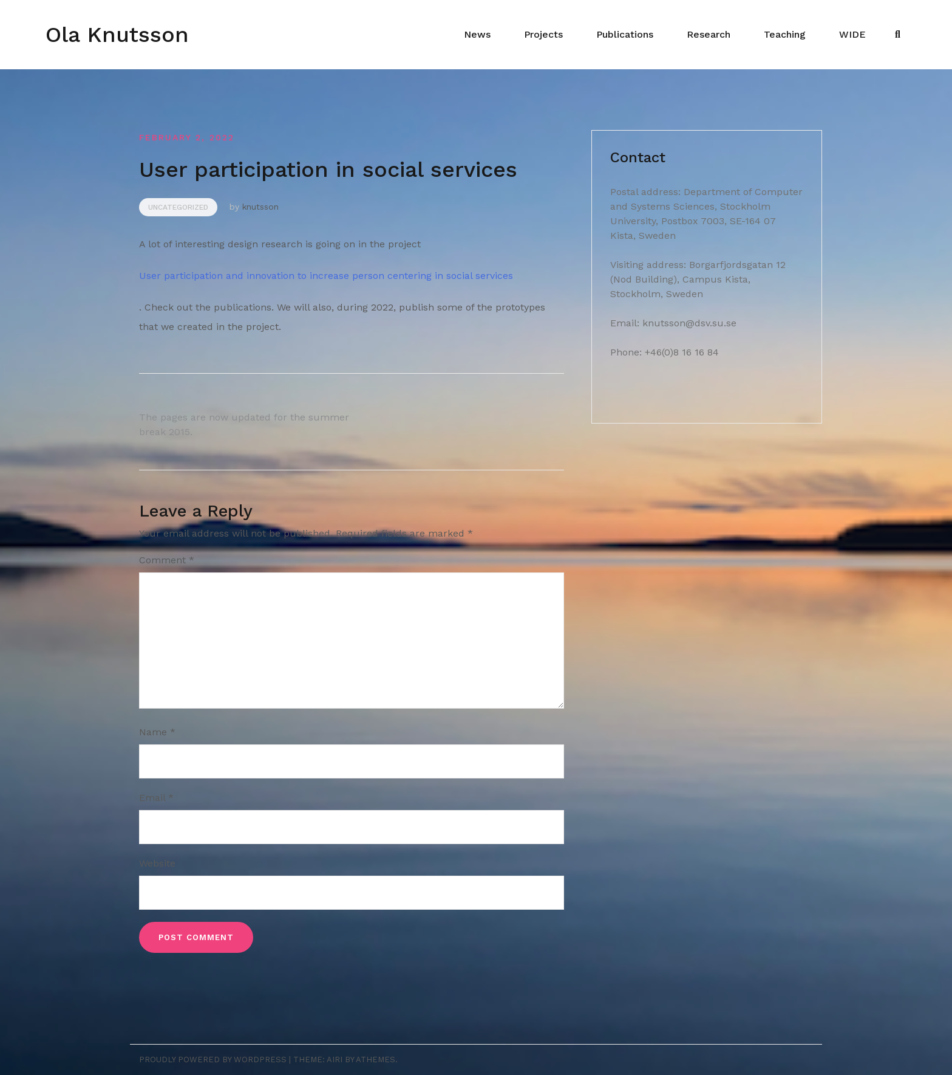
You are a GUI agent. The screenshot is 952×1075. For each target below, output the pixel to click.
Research (708, 34)
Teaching (785, 34)
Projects (543, 34)
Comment (166, 560)
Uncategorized (178, 207)
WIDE (852, 34)
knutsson (260, 206)
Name (157, 732)
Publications (624, 34)
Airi (334, 1059)
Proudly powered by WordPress (213, 1059)
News (477, 34)
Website (157, 863)
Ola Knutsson (117, 34)
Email (156, 797)
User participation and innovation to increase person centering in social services (326, 275)
